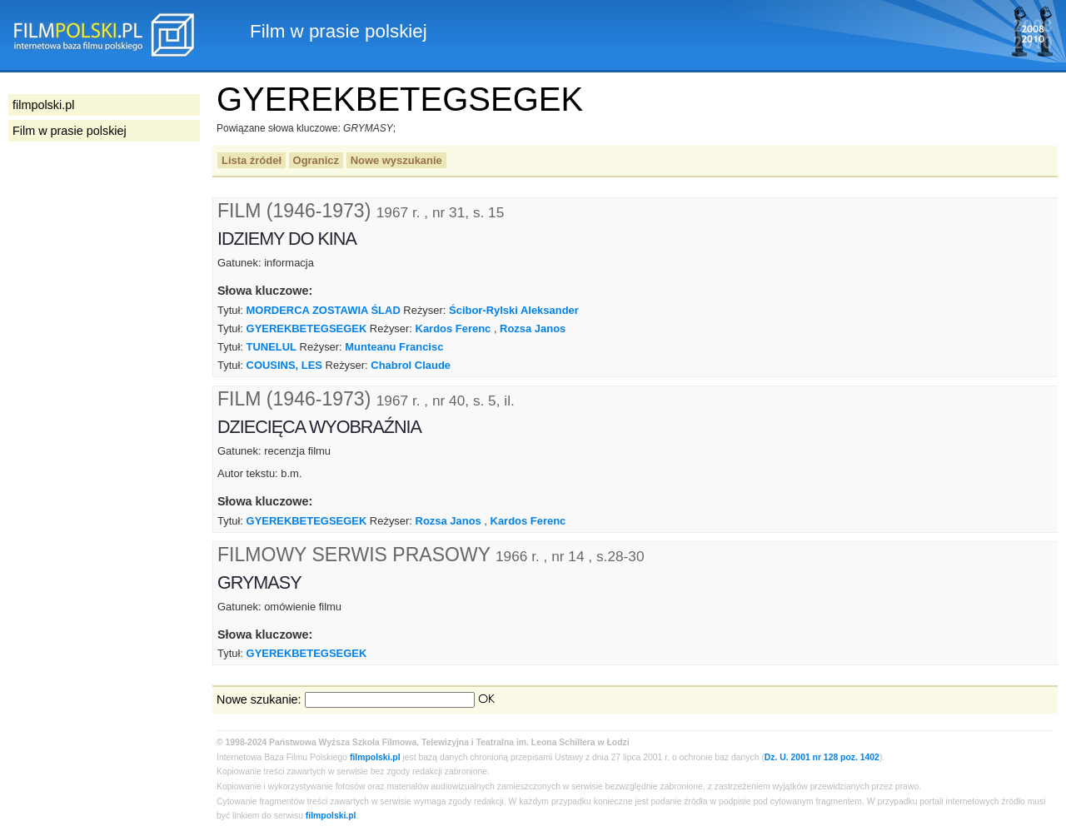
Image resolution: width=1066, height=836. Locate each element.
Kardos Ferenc (453, 328)
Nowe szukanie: (259, 699)
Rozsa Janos (532, 328)
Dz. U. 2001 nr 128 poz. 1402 (822, 757)
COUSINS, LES (284, 365)
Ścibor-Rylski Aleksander (514, 310)
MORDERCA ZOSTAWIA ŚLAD (324, 310)
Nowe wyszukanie (396, 160)
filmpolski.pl (375, 757)
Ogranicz (316, 160)
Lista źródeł (251, 160)
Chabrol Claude (411, 365)
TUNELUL (271, 347)
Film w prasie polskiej (69, 130)
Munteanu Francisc (394, 347)
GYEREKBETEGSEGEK (307, 328)
